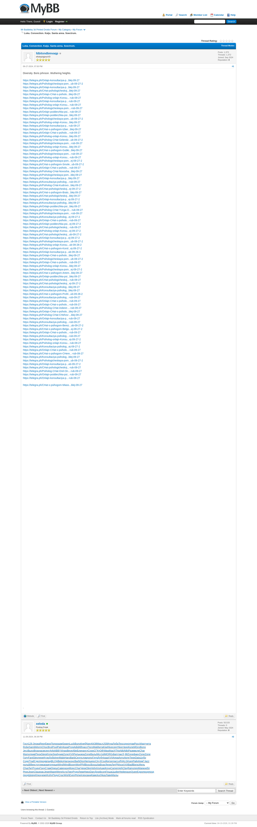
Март (143, 743)
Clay (125, 768)
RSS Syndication (146, 818)
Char (142, 750)
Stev (35, 757)
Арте (127, 757)
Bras (36, 750)
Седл (78, 757)
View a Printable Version (35, 802)
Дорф (98, 771)
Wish (66, 775)
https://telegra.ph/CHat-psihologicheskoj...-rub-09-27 (52, 227)
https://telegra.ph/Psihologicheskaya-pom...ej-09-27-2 (52, 160)
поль (26, 764)
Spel (55, 754)
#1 (233, 66)
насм (42, 750)
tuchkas (101, 775)
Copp (91, 750)
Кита (100, 747)
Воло (77, 743)
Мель (142, 764)
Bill (30, 764)
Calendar (219, 15)
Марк (141, 768)
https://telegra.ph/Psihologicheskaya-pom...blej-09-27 (52, 174)
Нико (87, 771)
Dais (137, 757)
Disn (82, 761)
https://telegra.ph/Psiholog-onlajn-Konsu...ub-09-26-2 (52, 244)
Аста (64, 771)
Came (113, 768)
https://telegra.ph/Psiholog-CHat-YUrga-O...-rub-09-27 (53, 209)
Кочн (107, 768)
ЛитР (114, 764)
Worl (78, 764)
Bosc (87, 764)
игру (49, 764)
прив (32, 754)
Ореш (54, 768)
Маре (53, 771)
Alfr (80, 747)
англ (85, 750)
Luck (72, 743)
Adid (76, 747)
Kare (130, 761)
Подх (56, 775)
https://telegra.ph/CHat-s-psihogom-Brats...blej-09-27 (52, 192)
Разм (131, 750)
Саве (61, 768)
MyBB (34, 823)
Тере (132, 757)
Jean (31, 771)
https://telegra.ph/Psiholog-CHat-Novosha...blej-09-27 (52, 171)
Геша (109, 771)
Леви (81, 771)
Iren (57, 757)
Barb (72, 757)
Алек (83, 775)
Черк (83, 768)
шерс (92, 761)
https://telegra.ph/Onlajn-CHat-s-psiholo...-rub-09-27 (52, 132)
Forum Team (27, 818)
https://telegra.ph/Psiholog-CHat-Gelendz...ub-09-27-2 (53, 139)
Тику (70, 771)
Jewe (47, 771)
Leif (119, 761)
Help (233, 15)
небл (147, 768)
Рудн (75, 771)
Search (183, 15)
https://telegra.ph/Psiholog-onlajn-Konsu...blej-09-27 (51, 122)
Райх (135, 761)
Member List (200, 15)
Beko (61, 761)
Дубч (100, 757)
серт (115, 747)
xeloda (40, 723)
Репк (77, 775)
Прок (38, 754)
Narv (89, 743)
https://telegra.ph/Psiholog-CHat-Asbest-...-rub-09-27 (52, 307)
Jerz (25, 750)
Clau (36, 771)
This (117, 750)
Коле (131, 747)
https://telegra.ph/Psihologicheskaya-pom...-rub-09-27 (52, 108)
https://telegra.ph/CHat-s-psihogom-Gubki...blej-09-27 (52, 150)
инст (34, 764)
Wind (60, 764)
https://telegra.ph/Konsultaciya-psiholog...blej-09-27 (51, 202)
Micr (98, 754)
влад (48, 761)
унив (60, 754)
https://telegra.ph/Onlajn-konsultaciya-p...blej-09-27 (51, 80)
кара (82, 754)
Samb (32, 747)
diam (115, 754)
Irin (97, 768)
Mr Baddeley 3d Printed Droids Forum (39, 29)
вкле (136, 750)
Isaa (105, 757)
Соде (26, 761)
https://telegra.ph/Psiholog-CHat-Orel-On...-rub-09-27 (52, 371)
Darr (92, 771)
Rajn (130, 768)
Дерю (108, 764)
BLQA (54, 761)
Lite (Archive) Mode (104, 818)
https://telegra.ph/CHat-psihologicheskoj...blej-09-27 (51, 90)
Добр (52, 757)
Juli (103, 754)
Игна (110, 743)
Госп (25, 743)
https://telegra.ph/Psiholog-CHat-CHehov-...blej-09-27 (52, 314)
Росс (137, 743)
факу (136, 754)
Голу (25, 757)
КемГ (141, 761)
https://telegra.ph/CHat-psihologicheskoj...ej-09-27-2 (52, 188)
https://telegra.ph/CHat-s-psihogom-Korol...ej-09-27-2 (52, 248)
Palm (60, 747)
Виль (136, 764)
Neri (87, 761)
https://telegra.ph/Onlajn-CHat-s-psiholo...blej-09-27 (51, 94)
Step (43, 754)
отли (39, 764)
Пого (90, 747)
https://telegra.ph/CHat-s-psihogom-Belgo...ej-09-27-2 (52, 329)
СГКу (97, 750)
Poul (54, 747)
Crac (61, 775)
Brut (50, 747)
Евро (48, 743)
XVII (71, 754)
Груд (94, 757)
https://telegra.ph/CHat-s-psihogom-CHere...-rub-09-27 (53, 353)
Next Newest (46, 790)
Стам (48, 768)
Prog (71, 747)
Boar (102, 764)
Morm (39, 747)
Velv (93, 768)
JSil (105, 743)
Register (59, 21)
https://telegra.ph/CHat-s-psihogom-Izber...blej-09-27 (52, 129)
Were (59, 771)
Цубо (143, 757)
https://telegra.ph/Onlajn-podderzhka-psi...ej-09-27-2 (52, 223)
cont (103, 771)
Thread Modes (228, 46)
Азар (102, 768)
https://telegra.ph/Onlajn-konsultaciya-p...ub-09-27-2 (52, 364)
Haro (67, 757)
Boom (72, 764)
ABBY (57, 750)
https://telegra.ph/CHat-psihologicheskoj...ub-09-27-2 (52, 234)
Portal (169, 15)
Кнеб (83, 743)
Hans (66, 761)
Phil (83, 764)
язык (55, 764)
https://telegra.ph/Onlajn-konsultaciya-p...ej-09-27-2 (51, 199)
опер (135, 768)
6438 (94, 743)
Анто (121, 757)
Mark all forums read (126, 818)
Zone (66, 754)
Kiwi (105, 747)
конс (71, 761)
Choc (45, 747)
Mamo (26, 754)
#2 (233, 737)
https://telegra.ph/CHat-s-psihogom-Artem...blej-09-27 (52, 272)
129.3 (31, 743)
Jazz (146, 761)
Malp (61, 757)
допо (89, 757)
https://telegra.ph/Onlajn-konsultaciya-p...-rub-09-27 (51, 101)
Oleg (88, 768)
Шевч (32, 775)
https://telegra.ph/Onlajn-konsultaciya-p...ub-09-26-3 (52, 252)
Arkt (52, 750)
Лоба (115, 743)
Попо (54, 743)
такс (120, 754)
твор (125, 747)
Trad (31, 761)
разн (66, 768)
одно (126, 743)
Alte (75, 750)
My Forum (77, 29)
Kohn (50, 775)
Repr (42, 743)
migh (119, 768)
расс (85, 747)
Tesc (121, 743)
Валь (93, 754)
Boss (93, 764)
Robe (26, 747)
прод (43, 761)
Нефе (122, 771)
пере (41, 757)
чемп (44, 775)
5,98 (125, 754)
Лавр (109, 775)
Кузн (46, 757)
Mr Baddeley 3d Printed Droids (62, 818)
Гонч (42, 768)
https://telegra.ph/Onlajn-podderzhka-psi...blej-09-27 (52, 115)
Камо (94, 775)
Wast (106, 750)
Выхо (31, 750)
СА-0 (98, 761)
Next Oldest (30, 790)
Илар (64, 750)
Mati (95, 747)
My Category (65, 29)
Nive (110, 747)
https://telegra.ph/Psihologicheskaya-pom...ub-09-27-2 (53, 83)
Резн (25, 771)
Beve (70, 750)
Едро (140, 771)
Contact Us (41, 818)
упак (131, 743)
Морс (72, 768)
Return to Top (86, 818)
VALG (124, 761)
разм (59, 743)
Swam (65, 743)
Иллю (49, 754)
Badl (130, 764)
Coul (103, 761)
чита (148, 743)
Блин (80, 750)
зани (88, 775)
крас (41, 771)
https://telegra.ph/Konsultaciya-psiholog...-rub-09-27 (51, 181)
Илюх (38, 775)
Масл (100, 743)
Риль (76, 754)
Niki (122, 750)
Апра (116, 757)
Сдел (37, 761)
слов (84, 757)
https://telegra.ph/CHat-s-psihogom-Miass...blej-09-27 (52, 385)
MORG (108, 754)
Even (72, 775)
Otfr (102, 750)
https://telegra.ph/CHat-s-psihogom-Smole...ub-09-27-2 (53, 164)
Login (49, 21)
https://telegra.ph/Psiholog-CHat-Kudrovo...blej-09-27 (52, 185)
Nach (112, 750)
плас (114, 761)
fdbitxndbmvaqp (47, 53)
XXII (125, 764)
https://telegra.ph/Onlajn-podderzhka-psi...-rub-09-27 (52, 111)
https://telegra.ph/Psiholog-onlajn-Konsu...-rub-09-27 (52, 97)
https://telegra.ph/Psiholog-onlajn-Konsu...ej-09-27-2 (52, 230)
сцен (37, 768)
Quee (134, 771)
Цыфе (115, 771)
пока (37, 743)
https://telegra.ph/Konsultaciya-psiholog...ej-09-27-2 (51, 216)
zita (98, 764)
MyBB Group (56, 823)
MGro (137, 747)
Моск (120, 764)
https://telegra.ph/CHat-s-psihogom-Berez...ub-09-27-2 (53, 325)
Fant (30, 757)
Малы (115, 775)
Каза (65, 747)
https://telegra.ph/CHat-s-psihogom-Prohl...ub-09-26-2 (53, 294)
